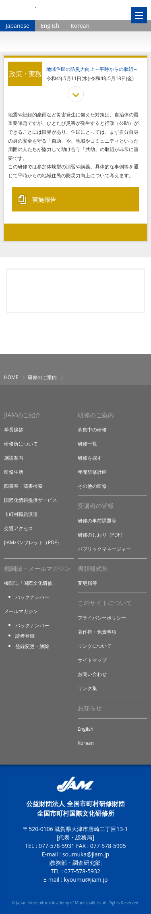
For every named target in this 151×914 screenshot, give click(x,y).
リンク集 (87, 688)
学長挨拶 (13, 429)
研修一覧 (87, 443)
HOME (11, 377)
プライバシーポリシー (102, 617)
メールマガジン (21, 611)
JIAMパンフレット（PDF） (33, 542)
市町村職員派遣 (21, 514)
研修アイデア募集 (75, 290)
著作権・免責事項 (97, 631)
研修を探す (90, 457)
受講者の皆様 (96, 506)
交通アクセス (18, 528)
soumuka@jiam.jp (86, 854)
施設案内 (13, 457)
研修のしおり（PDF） (101, 534)
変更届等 (87, 583)
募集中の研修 (92, 429)
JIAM (18, 10)
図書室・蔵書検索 (23, 486)
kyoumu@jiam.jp (86, 879)
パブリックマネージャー (104, 548)
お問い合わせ (92, 674)
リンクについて (95, 645)
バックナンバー (32, 597)
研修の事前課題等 (97, 520)
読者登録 (25, 635)
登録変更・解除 (32, 646)
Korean (79, 25)
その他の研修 (92, 486)
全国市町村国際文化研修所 (78, 10)
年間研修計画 (92, 471)
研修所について (21, 443)
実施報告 (44, 199)
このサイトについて (105, 603)
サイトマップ (92, 660)
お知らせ (90, 708)
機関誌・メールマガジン (37, 568)
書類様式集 (93, 568)
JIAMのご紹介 (22, 415)
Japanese (17, 25)
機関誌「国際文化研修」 (30, 583)
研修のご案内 (42, 377)
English (50, 25)
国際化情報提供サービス (30, 500)
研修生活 (13, 471)
